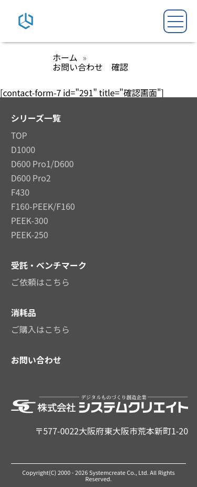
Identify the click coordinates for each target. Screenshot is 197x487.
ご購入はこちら (40, 329)
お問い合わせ (36, 359)
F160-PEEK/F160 (43, 206)
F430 (20, 192)
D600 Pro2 (31, 177)
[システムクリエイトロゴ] (26, 24)
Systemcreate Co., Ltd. (119, 472)
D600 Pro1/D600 (42, 163)
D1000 (23, 149)
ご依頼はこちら (40, 282)
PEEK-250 (29, 234)
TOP (19, 135)
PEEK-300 (29, 220)
